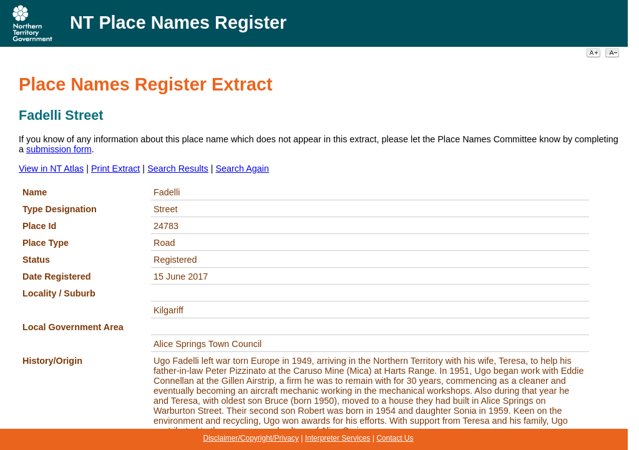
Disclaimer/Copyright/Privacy (250, 438)
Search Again (242, 169)
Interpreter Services (338, 438)
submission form (59, 149)
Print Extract (115, 169)
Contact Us (394, 438)
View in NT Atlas (51, 169)
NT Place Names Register (178, 22)
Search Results (177, 169)
